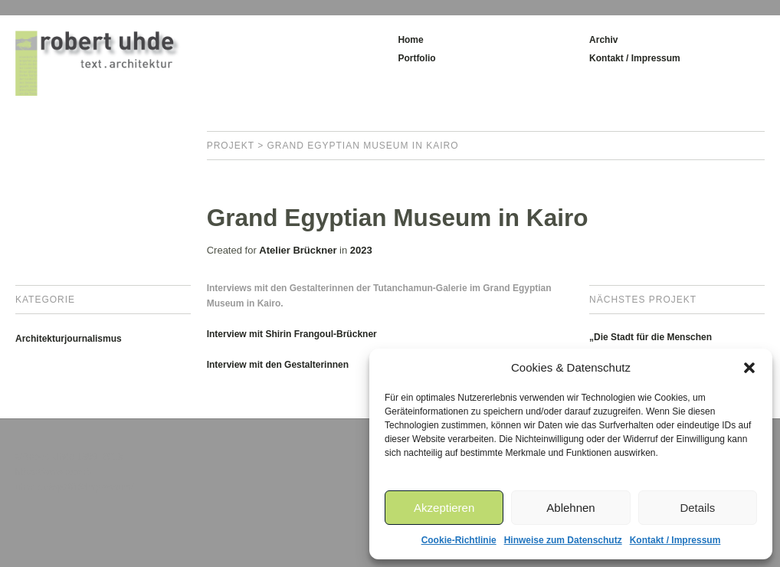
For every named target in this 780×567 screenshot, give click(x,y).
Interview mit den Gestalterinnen (278, 364)
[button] (749, 367)
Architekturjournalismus (68, 338)
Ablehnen (570, 507)
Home (410, 39)
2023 (361, 250)
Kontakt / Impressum (675, 540)
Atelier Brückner (297, 250)
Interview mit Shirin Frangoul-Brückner (292, 334)
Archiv (603, 39)
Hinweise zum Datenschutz (563, 540)
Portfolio (416, 58)
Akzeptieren (444, 507)
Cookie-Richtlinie (459, 540)
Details (697, 507)
